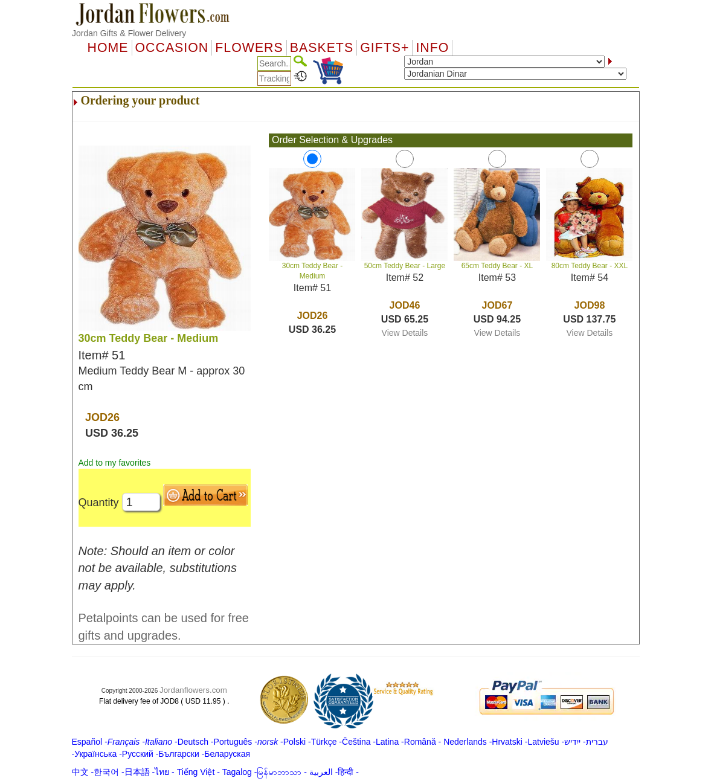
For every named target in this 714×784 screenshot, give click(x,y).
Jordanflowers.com (193, 690)
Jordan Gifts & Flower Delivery (129, 33)
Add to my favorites (115, 463)
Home (108, 47)
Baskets (321, 47)
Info (432, 47)
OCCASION (172, 47)
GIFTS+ (384, 47)
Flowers (249, 47)
